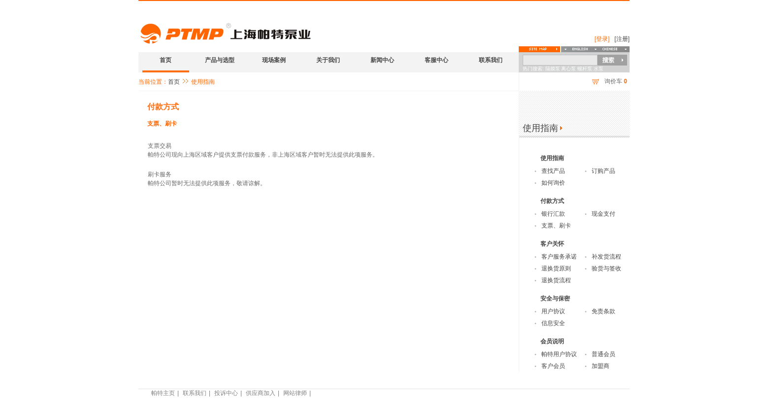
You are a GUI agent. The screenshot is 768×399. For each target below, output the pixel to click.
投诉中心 (226, 393)
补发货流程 (606, 256)
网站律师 (295, 393)
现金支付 (603, 213)
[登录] (602, 38)
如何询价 (553, 182)
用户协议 (553, 311)
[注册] (622, 38)
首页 (165, 60)
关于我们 (328, 60)
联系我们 (490, 60)
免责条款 (603, 311)
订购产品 (603, 170)
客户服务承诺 (559, 256)
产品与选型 (219, 60)
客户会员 (553, 366)
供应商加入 (260, 393)
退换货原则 (556, 268)
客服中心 (436, 60)
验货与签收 (606, 268)
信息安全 (553, 323)
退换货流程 (556, 280)
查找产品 (553, 170)
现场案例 (274, 60)
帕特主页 (163, 393)
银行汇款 (553, 213)
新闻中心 (382, 60)
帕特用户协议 (559, 354)
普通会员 (603, 354)
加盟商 (600, 366)
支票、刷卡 (162, 123)
